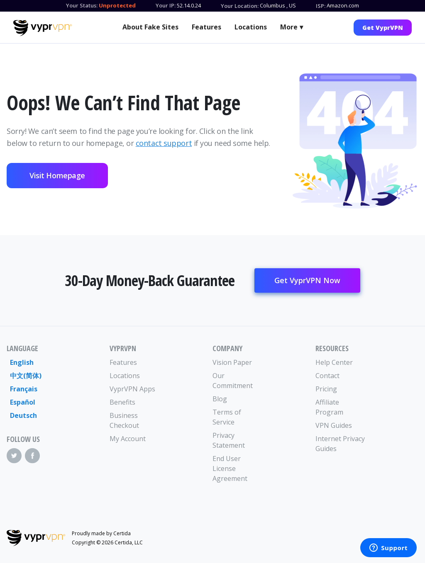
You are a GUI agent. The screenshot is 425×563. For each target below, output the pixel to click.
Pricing (326, 388)
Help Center (334, 362)
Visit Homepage (57, 175)
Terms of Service (226, 417)
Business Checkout (124, 420)
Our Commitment (232, 380)
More (289, 27)
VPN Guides (333, 425)
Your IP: (166, 5)
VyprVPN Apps (132, 388)
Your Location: (240, 6)
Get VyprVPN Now (307, 280)
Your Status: (82, 5)
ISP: (320, 6)
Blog (219, 398)
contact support (164, 143)
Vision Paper (232, 362)
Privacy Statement (228, 440)
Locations (250, 27)
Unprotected (117, 5)
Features (206, 27)
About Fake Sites (150, 27)
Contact (327, 375)
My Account (128, 438)
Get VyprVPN (382, 28)
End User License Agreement (229, 468)
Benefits (122, 402)
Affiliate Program (329, 407)
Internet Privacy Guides (340, 443)
